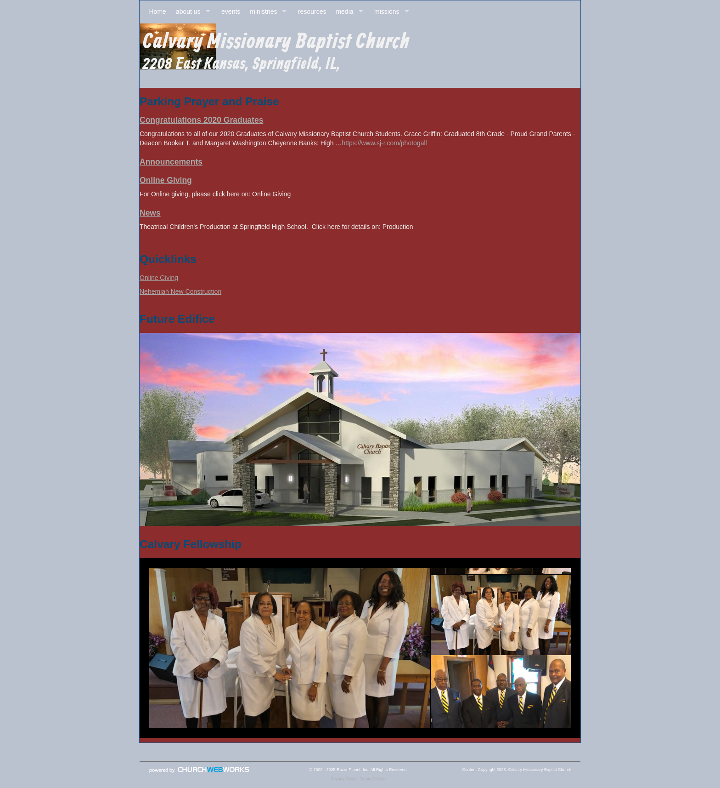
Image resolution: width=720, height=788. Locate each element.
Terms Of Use (372, 779)
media (344, 11)
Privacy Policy (343, 779)
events (230, 11)
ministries (263, 11)
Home (157, 11)
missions (386, 11)
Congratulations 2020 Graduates (201, 120)
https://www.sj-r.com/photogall (384, 143)
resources (312, 11)
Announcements (171, 161)
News (150, 212)
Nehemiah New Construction (180, 291)
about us (188, 11)
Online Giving (166, 180)
